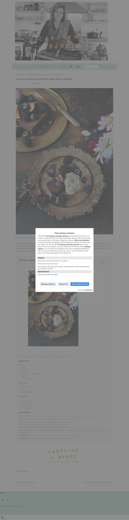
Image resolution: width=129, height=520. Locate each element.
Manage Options (48, 284)
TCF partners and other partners (57, 236)
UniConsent (89, 290)
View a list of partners (81, 240)
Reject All (63, 284)
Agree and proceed (80, 284)
